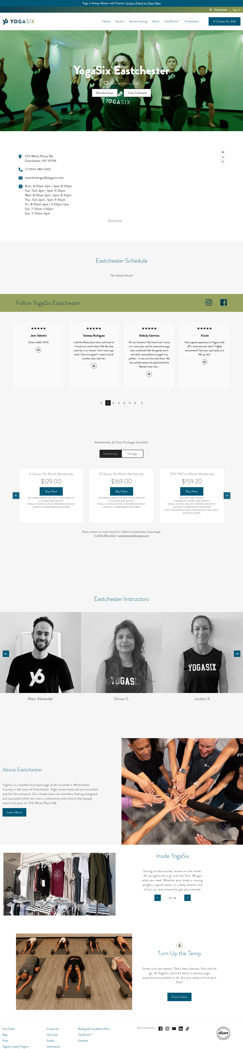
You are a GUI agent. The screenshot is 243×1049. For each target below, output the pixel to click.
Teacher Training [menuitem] (138, 21)
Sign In (236, 10)
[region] (166, 186)
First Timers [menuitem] (9, 1029)
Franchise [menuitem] (83, 1041)
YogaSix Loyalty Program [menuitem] (16, 1046)
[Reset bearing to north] (222, 161)
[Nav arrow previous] (16, 495)
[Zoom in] (222, 152)
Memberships (110, 454)
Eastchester (220, 10)
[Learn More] (14, 812)
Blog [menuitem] (5, 1035)
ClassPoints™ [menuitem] (171, 21)
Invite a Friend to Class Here (143, 3)
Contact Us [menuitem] (53, 1029)
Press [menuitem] (5, 1041)
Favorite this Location (121, 83)
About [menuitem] (155, 21)
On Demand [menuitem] (191, 21)
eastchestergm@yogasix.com (133, 536)
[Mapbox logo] (114, 221)
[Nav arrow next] (227, 495)
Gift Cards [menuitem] (52, 1035)
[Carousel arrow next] (237, 654)
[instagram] (208, 305)
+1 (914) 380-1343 (105, 536)
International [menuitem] (53, 1046)
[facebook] (223, 305)
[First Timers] (179, 997)
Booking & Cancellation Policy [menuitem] (94, 1029)
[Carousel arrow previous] (6, 654)
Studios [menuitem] (120, 21)
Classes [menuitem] (106, 21)
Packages (132, 454)
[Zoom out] (222, 157)
